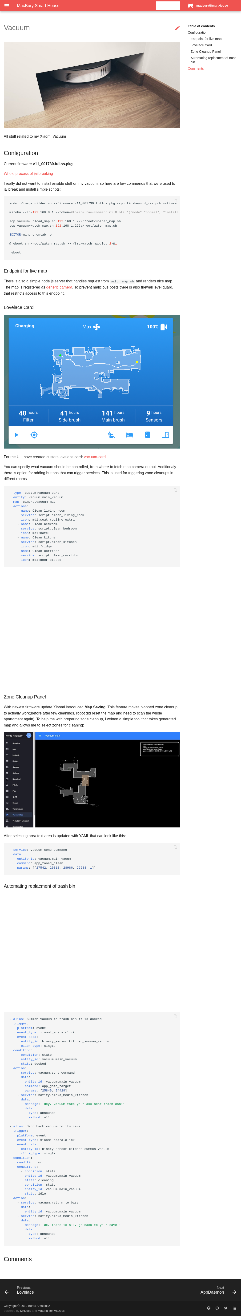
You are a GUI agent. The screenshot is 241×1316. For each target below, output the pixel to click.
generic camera (59, 287)
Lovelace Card (201, 45)
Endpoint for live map (206, 39)
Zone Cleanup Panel (206, 51)
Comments (196, 68)
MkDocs (25, 1310)
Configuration (197, 32)
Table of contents (201, 26)
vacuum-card (95, 457)
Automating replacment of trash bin (214, 60)
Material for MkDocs (51, 1310)
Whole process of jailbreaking (28, 174)
